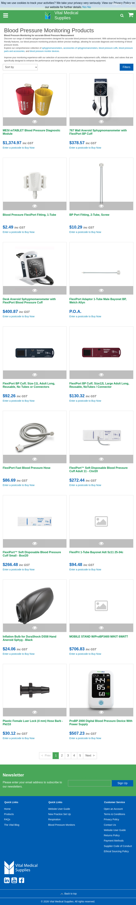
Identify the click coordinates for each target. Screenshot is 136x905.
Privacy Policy (111, 819)
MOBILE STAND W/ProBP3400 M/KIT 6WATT (98, 636)
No (89, 7)
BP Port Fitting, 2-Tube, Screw (89, 214)
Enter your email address (82, 777)
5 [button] (80, 755)
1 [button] (56, 755)
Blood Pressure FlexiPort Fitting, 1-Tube (29, 214)
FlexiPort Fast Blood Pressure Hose (26, 467)
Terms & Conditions (114, 814)
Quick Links (11, 802)
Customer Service (114, 802)
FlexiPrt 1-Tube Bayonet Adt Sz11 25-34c (96, 552)
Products (9, 814)
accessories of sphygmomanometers (80, 48)
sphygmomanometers (52, 48)
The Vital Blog (11, 824)
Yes (84, 7)
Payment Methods (114, 840)
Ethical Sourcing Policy (116, 851)
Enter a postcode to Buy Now (19, 147)
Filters (126, 67)
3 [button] (68, 755)
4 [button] (74, 755)
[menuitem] (12, 827)
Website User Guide (59, 808)
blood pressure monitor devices (44, 51)
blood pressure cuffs (108, 48)
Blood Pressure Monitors (61, 824)
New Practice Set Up (59, 814)
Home (7, 808)
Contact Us (110, 824)
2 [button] (62, 755)
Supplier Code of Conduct (118, 846)
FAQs (7, 819)
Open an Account (113, 808)
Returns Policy (112, 835)
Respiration (54, 819)
